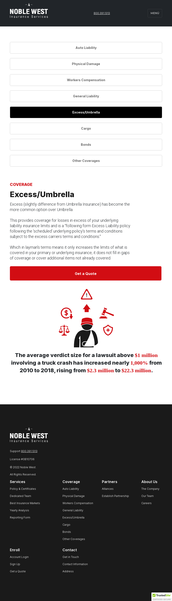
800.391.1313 (102, 13)
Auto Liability (86, 48)
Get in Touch (70, 557)
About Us (149, 481)
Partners (109, 481)
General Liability (86, 96)
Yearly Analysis (19, 510)
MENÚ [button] (154, 13)
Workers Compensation (86, 80)
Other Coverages (86, 161)
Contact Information (75, 564)
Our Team (147, 496)
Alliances (108, 488)
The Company (150, 488)
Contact (69, 550)
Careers (146, 503)
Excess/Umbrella (86, 112)
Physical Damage (86, 64)
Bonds (86, 144)
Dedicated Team (20, 496)
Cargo (86, 128)
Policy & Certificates (23, 488)
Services (17, 481)
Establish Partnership (115, 496)
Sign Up (15, 564)
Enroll (15, 550)
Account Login (19, 557)
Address (68, 571)
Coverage (71, 481)
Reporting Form (20, 517)
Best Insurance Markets (25, 503)
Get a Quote (86, 273)
